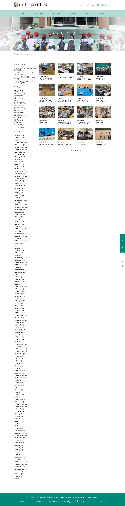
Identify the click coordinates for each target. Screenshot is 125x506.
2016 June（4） (19, 418)
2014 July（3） (19, 471)
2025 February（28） (20, 171)
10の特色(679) (19, 105)
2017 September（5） (21, 382)
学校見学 (122, 262)
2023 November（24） (21, 207)
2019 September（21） (21, 327)
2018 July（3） (19, 358)
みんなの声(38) (18, 125)
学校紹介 (22, 14)
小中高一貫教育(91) (20, 103)
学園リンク (103, 501)
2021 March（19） (20, 284)
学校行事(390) (18, 91)
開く (35, 95)
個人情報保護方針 (54, 501)
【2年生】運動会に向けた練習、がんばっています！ (25, 82)
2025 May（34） (19, 164)
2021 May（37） (19, 279)
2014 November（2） (21, 464)
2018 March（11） (20, 368)
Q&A (88, 14)
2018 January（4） (20, 373)
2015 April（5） (19, 452)
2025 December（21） (21, 147)
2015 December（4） (21, 433)
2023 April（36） (19, 224)
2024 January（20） (20, 202)
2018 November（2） (21, 351)
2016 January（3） (20, 430)
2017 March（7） (19, 397)
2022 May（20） (19, 250)
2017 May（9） (19, 392)
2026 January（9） (20, 145)
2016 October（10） (20, 409)
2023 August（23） (20, 214)
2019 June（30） (19, 334)
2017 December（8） (21, 375)
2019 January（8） (20, 346)
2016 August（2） (19, 414)
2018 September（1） (21, 356)
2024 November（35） (21, 178)
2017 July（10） (19, 387)
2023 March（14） (20, 226)
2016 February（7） (20, 428)
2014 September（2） (21, 469)
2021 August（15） (20, 272)
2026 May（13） (19, 135)
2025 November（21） (21, 149)
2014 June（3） (19, 474)
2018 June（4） (19, 361)
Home (16, 54)
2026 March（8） (19, 140)
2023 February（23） (20, 229)
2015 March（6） (19, 454)
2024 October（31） (20, 181)
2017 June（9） (19, 390)
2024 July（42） (19, 188)
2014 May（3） (19, 476)
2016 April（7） (19, 423)
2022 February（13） (20, 258)
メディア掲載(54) (19, 127)
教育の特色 (39, 14)
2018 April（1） (19, 366)
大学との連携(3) (19, 113)
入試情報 (73, 14)
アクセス (103, 14)
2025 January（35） (20, 173)
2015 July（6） (19, 445)
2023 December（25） (21, 205)
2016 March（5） (19, 426)
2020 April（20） (19, 310)
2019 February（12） (20, 344)
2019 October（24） (20, 325)
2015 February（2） (20, 457)
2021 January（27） (20, 289)
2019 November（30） (21, 322)
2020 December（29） (21, 291)
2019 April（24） (19, 339)
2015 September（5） (21, 440)
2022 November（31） (21, 236)
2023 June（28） (19, 219)
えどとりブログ (26, 54)
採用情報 (21, 501)
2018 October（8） (20, 354)
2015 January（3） (20, 459)
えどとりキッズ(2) (19, 93)
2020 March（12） (20, 313)
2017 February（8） (20, 399)
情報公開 (38, 501)
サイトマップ (87, 501)
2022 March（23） (20, 255)
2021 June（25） (19, 277)
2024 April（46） (19, 195)
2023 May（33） (19, 221)
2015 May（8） (19, 450)
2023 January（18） (20, 231)
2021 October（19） (20, 267)
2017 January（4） (20, 402)
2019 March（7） (19, 342)
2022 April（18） (19, 253)
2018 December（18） (21, 349)
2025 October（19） (20, 152)
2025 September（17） (21, 154)
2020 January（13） (20, 318)
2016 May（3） (19, 421)
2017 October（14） (20, 380)
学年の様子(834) (19, 95)
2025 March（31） (20, 169)
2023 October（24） (20, 209)
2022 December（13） (21, 233)
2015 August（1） (19, 442)
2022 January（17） (20, 260)
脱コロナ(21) (18, 117)
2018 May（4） (19, 363)
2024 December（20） (21, 176)
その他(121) (17, 122)
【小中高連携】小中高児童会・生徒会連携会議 (25, 69)
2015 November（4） (21, 435)
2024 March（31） (20, 197)
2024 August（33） (20, 185)
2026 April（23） (19, 137)
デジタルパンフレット (122, 244)
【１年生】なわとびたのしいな (24, 72)
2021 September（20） (21, 270)
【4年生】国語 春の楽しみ (23, 75)
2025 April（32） (19, 166)
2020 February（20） (20, 315)
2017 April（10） (19, 394)
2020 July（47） (19, 303)
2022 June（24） (19, 248)
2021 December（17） (21, 262)
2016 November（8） (21, 406)
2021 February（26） (20, 286)
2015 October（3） (20, 438)
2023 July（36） (19, 217)
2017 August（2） (19, 385)
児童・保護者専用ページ (103, 5)
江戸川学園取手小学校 (33, 4)
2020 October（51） (20, 296)
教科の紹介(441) (19, 108)
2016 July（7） (19, 416)
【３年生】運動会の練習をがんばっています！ (25, 78)
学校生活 (56, 14)
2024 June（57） (19, 190)
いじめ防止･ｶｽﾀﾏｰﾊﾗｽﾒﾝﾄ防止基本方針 (70, 501)
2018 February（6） (20, 370)
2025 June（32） (19, 161)
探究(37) (16, 100)
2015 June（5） (19, 447)
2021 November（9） (21, 265)
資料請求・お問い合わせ (87, 5)
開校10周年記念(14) (20, 115)
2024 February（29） (20, 200)
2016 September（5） (21, 411)
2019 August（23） (20, 330)
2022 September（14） (21, 241)
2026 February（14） (20, 142)
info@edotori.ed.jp (94, 497)
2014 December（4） (21, 462)
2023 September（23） (21, 212)
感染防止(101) (18, 120)
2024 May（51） (19, 193)
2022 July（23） (19, 245)
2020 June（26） (19, 306)
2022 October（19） (20, 238)
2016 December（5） (21, 404)
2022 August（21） (20, 243)
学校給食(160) (18, 110)
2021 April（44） (19, 281)
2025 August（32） (20, 157)
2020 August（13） (20, 301)
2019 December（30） (21, 320)
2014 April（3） (19, 478)
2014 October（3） (20, 466)
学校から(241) (18, 98)
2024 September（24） (21, 183)
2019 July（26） (19, 332)
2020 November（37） (21, 293)
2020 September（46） (21, 298)
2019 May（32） (19, 337)
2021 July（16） (19, 274)
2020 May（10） (19, 308)
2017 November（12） (21, 378)
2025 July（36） (19, 159)
